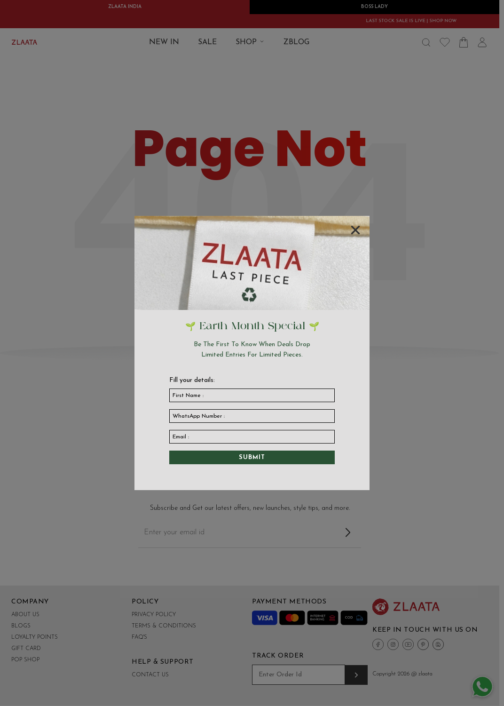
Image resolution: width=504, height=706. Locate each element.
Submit (252, 457)
